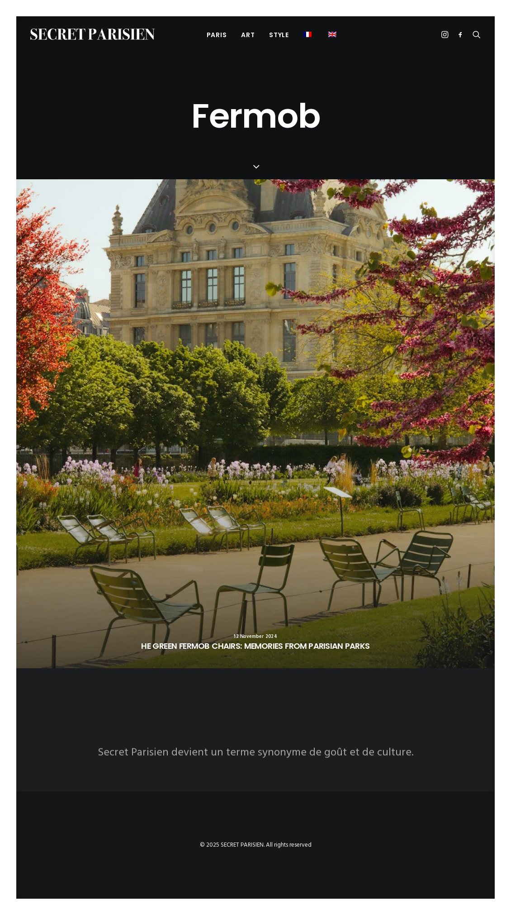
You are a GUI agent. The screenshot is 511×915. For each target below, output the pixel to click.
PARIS (217, 34)
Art (248, 34)
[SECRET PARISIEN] (92, 34)
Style (279, 34)
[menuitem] (216, 35)
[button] (333, 34)
